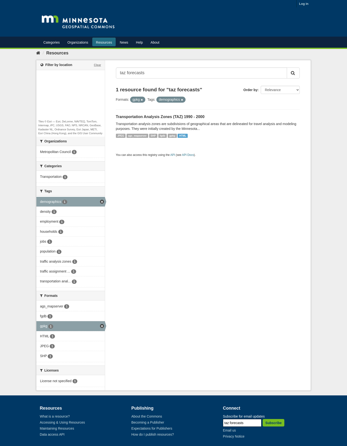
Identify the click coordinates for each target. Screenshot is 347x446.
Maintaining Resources (57, 428)
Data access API (52, 434)
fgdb (162, 135)
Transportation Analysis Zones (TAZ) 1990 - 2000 (160, 117)
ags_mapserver (137, 135)
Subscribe (273, 423)
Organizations (77, 42)
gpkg (172, 135)
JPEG (120, 135)
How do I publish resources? (152, 434)
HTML (182, 135)
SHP (153, 135)
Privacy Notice (233, 436)
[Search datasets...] (201, 73)
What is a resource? (55, 416)
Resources (104, 42)
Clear (97, 65)
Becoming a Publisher (147, 422)
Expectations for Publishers (151, 428)
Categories (51, 42)
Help (139, 42)
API (172, 155)
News (124, 42)
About (155, 42)
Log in (303, 4)
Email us (229, 430)
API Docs (188, 155)
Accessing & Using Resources (62, 422)
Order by (250, 90)
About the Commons (146, 416)
